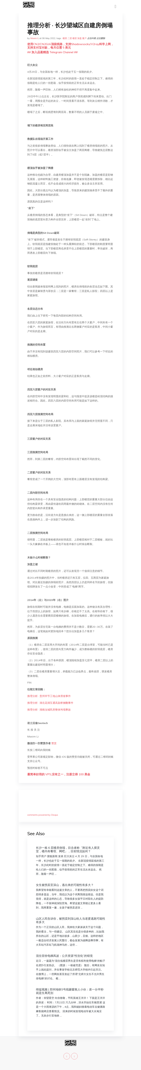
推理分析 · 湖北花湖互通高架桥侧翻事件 (50, 702)
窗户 (84, 38)
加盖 (79, 38)
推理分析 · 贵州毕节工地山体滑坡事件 (49, 696)
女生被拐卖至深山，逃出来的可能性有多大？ (65, 885)
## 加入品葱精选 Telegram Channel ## (52, 52)
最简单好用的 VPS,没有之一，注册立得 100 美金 (58, 774)
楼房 (65, 38)
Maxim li (34, 38)
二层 (70, 38)
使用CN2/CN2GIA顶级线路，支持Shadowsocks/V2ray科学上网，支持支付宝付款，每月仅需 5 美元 (70, 45)
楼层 (74, 38)
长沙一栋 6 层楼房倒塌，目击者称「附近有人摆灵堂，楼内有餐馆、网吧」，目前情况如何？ (68, 849)
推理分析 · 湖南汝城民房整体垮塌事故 (49, 709)
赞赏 (54, 743)
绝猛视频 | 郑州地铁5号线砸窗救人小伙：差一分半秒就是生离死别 (69, 991)
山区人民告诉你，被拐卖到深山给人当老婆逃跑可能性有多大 (70, 920)
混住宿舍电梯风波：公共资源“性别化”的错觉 (64, 956)
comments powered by (42, 814)
